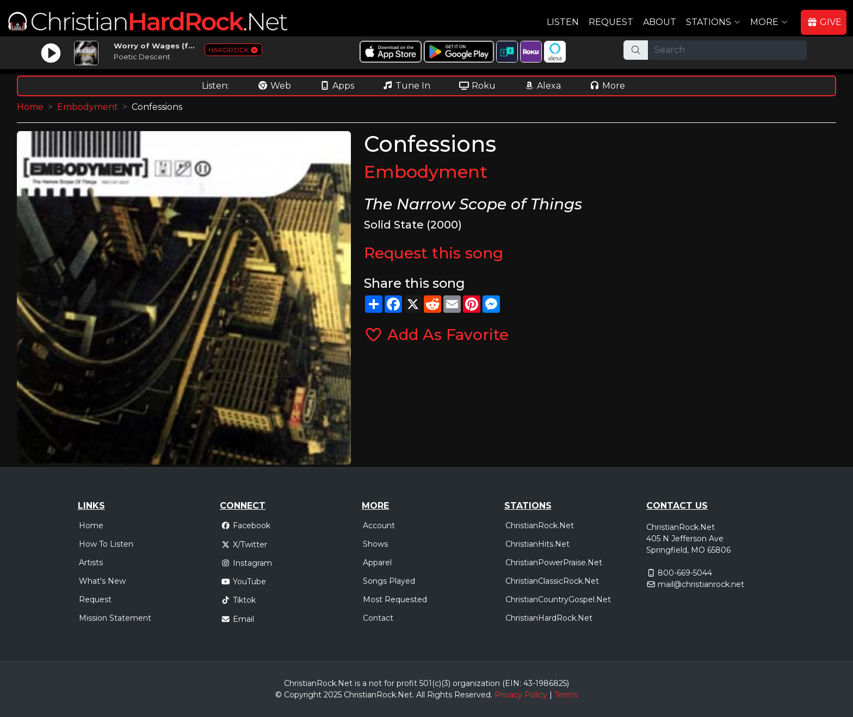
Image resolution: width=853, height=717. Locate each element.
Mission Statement (115, 618)
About (659, 22)
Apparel (377, 562)
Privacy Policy (521, 695)
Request (611, 22)
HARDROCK (233, 50)
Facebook (245, 525)
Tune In (406, 86)
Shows (375, 544)
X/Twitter (244, 544)
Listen (563, 22)
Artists (91, 562)
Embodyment (87, 107)
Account (379, 525)
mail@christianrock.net (701, 584)
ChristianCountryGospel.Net (558, 599)
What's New (102, 581)
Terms (566, 695)
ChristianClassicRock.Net (552, 581)
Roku (477, 86)
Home (30, 107)
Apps (336, 86)
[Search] (727, 50)
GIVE (824, 22)
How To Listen (106, 544)
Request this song (433, 253)
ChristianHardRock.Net (548, 618)
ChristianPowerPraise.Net (553, 562)
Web (274, 86)
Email (237, 619)
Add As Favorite (436, 334)
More (607, 86)
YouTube (243, 581)
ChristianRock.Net (539, 525)
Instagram (246, 563)
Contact (378, 618)
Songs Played (389, 581)
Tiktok (238, 600)
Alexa (542, 86)
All (420, 695)
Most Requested (395, 599)
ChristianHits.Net (537, 544)
